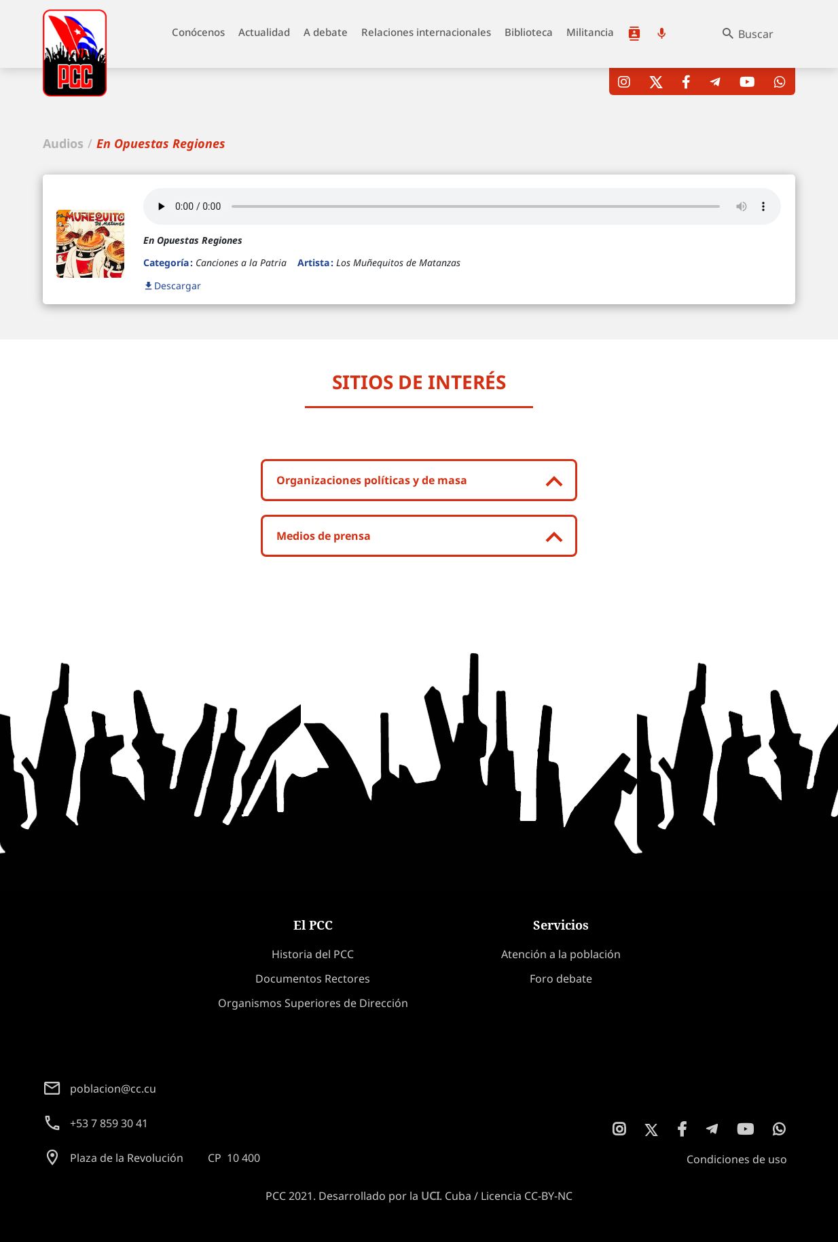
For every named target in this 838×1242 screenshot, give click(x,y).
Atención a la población (634, 34)
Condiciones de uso (737, 1159)
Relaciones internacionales (426, 32)
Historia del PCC (313, 954)
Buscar (755, 33)
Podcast (661, 34)
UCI (430, 1195)
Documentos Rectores (312, 978)
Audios (63, 143)
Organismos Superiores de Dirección (313, 1003)
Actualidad (264, 32)
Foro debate (561, 978)
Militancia (590, 32)
